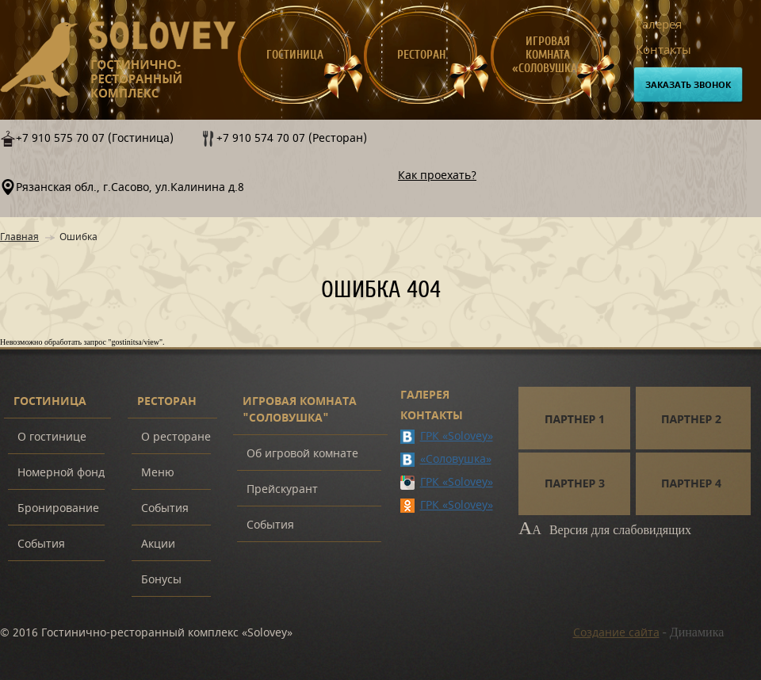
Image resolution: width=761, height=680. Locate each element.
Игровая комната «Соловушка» (547, 55)
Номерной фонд (61, 472)
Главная (19, 237)
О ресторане (176, 437)
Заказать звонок (688, 85)
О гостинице (51, 437)
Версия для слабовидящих (604, 530)
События (41, 544)
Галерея (659, 24)
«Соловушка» (455, 459)
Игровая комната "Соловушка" (300, 409)
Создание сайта (616, 633)
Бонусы (161, 579)
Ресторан (421, 55)
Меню (157, 472)
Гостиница (294, 55)
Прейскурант (282, 489)
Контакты (663, 50)
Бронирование (58, 508)
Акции (158, 544)
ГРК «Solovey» (456, 436)
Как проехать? (437, 175)
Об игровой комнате (302, 453)
